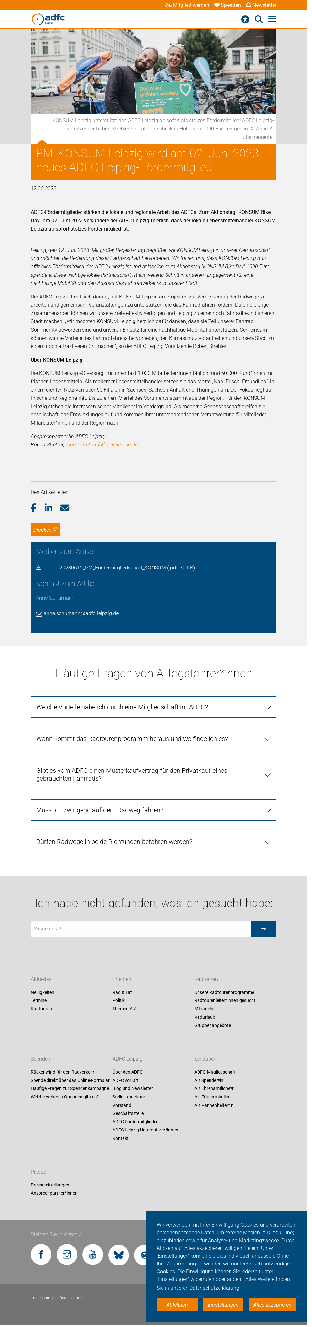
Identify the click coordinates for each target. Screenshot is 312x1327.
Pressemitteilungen (50, 1184)
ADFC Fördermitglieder (135, 1121)
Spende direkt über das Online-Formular (70, 1080)
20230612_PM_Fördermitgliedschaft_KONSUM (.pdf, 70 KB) (127, 568)
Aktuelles (41, 979)
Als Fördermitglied (212, 1096)
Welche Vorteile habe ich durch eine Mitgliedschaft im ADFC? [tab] (122, 707)
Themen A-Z (124, 1008)
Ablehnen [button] (177, 1305)
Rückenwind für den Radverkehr (62, 1072)
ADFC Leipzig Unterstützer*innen (145, 1130)
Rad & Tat (122, 992)
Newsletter (261, 5)
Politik (119, 1000)
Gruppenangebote (212, 1025)
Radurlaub (204, 1017)
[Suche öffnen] (259, 19)
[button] (38, 508)
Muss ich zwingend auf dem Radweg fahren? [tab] (99, 810)
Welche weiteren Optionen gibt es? (65, 1096)
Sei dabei (204, 1059)
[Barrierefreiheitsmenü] (245, 19)
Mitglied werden (187, 5)
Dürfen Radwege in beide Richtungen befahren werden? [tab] (114, 842)
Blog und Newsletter (133, 1088)
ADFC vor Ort (126, 1080)
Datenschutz (72, 1298)
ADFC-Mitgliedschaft (215, 1072)
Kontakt (121, 1138)
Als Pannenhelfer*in (214, 1105)
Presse (38, 1172)
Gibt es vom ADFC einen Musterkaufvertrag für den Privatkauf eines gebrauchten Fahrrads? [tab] (131, 774)
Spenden (227, 5)
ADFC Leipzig (128, 1059)
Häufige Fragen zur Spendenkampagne (70, 1088)
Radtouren (41, 1008)
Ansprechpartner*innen (54, 1193)
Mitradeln (203, 1008)
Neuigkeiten (42, 992)
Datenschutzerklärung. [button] (215, 1288)
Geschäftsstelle (128, 1113)
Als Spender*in (208, 1080)
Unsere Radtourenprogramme (224, 992)
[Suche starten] (263, 929)
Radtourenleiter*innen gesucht (224, 1000)
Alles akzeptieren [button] (272, 1305)
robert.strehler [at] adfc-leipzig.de (102, 445)
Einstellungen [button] (223, 1305)
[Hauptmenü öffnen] (272, 19)
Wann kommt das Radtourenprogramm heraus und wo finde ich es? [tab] (132, 739)
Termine (39, 1000)
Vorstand (122, 1105)
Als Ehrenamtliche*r (214, 1088)
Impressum (42, 1298)
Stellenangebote (129, 1096)
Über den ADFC (128, 1072)
